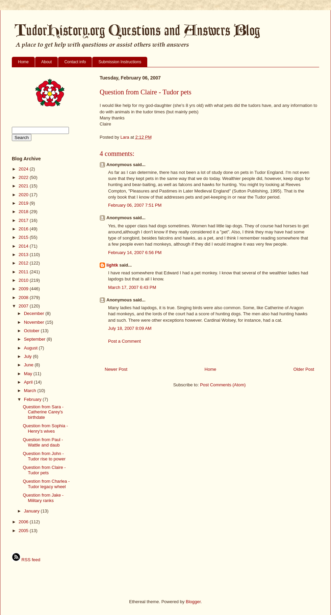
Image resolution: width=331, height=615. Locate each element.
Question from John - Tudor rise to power (44, 456)
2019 (24, 203)
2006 (24, 521)
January (32, 511)
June (29, 364)
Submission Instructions (119, 62)
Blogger (193, 601)
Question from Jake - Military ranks (43, 498)
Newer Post (116, 369)
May (28, 373)
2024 (24, 169)
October (32, 330)
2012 (24, 263)
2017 (24, 220)
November (35, 322)
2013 (24, 254)
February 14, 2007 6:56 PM (134, 252)
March (30, 390)
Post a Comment (124, 341)
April (29, 382)
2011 (24, 271)
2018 (24, 211)
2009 (24, 288)
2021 (24, 185)
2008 (24, 297)
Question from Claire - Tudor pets (44, 470)
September (35, 339)
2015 (24, 237)
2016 (24, 228)
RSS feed (26, 559)
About (46, 62)
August (31, 347)
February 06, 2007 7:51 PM (134, 205)
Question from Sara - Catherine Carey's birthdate (43, 412)
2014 (24, 246)
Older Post (304, 369)
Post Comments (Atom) (223, 384)
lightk (112, 265)
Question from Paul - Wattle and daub (43, 442)
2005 (24, 530)
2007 (24, 306)
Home (23, 62)
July (28, 356)
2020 (24, 194)
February (33, 399)
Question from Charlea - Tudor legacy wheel (46, 484)
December (35, 313)
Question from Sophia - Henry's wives (45, 428)
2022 (24, 177)
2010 (24, 280)
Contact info (75, 62)
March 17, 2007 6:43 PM (132, 287)
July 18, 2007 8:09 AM (130, 328)
